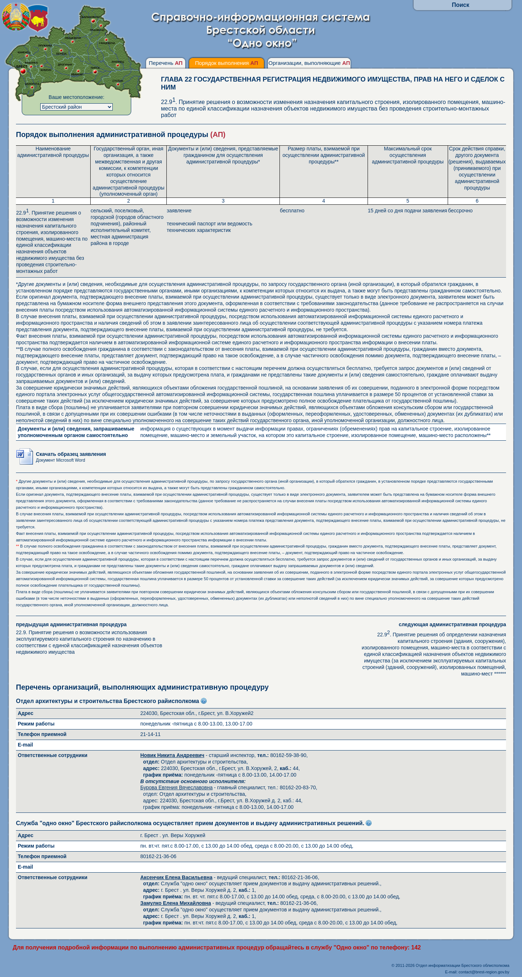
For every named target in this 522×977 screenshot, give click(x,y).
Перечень (165, 63)
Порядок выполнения (226, 63)
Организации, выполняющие (309, 63)
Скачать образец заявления (71, 456)
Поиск (460, 5)
